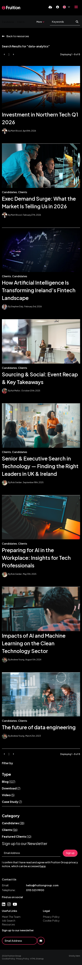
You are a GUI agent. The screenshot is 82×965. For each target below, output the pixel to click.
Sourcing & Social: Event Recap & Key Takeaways (40, 378)
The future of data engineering (39, 727)
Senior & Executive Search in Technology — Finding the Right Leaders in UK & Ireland (40, 466)
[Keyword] (63, 21)
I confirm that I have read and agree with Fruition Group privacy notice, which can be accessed (40, 864)
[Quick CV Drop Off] (50, 7)
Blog (8, 781)
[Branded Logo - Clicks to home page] (11, 7)
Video (8, 795)
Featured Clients (16, 836)
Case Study (12, 801)
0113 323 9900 (35, 890)
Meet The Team (11, 916)
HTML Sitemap (37, 958)
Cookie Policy (51, 920)
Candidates (8, 21)
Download (11, 788)
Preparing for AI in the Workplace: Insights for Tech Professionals (36, 558)
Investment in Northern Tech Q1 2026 (40, 118)
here (43, 866)
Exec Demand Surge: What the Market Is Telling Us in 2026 (39, 202)
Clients (20, 21)
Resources (8, 924)
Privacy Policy (51, 916)
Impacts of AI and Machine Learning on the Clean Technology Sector (33, 643)
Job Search (8, 920)
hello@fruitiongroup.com (42, 885)
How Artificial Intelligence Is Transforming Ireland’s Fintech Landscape (38, 290)
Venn (78, 956)
